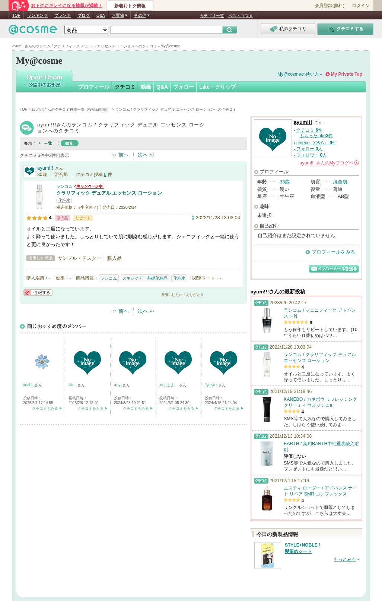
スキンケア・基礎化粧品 (145, 278)
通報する (37, 292)
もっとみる (345, 559)
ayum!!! (45, 168)
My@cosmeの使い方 (298, 74)
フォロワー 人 (311, 155)
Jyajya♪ (211, 385)
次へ (143, 155)
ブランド (62, 15)
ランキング (37, 15)
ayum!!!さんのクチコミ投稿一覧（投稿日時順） (71, 109)
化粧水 (64, 200)
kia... (73, 385)
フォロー (183, 87)
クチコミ (125, 87)
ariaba (29, 385)
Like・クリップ (217, 87)
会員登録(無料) (329, 5)
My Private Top (346, 74)
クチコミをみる (45, 408)
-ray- (118, 385)
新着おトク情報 (130, 6)
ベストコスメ (240, 15)
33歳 (285, 182)
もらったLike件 (316, 135)
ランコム (64, 186)
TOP (16, 15)
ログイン (361, 5)
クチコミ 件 (309, 130)
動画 (146, 87)
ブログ (83, 15)
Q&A (100, 15)
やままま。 (169, 385)
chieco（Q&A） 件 (316, 142)
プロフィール (93, 87)
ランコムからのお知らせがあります (89, 186)
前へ (123, 155)
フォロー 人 (309, 148)
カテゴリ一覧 (212, 15)
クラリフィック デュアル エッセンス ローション (109, 193)
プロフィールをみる (333, 252)
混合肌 (340, 182)
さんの (329, 163)
